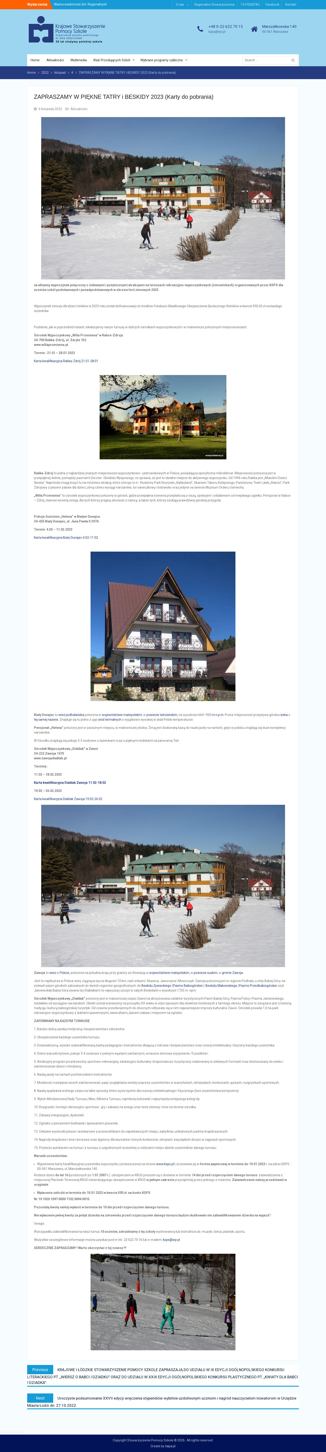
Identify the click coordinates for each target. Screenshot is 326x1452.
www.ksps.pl (165, 1164)
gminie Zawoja (232, 973)
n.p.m (219, 715)
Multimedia (79, 60)
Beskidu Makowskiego (221, 985)
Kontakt (290, 4)
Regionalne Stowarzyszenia (214, 4)
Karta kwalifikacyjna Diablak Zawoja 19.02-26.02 (68, 799)
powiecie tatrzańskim (161, 715)
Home (35, 60)
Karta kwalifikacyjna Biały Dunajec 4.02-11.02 (66, 537)
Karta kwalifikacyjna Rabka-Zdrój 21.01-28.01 (66, 361)
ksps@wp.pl (217, 31)
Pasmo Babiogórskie (187, 985)
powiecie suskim (205, 973)
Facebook (272, 4)
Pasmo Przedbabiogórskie (258, 985)
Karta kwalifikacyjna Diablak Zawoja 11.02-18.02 (70, 782)
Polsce (64, 973)
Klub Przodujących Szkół (111, 60)
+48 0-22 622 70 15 (226, 26)
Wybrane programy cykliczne (161, 60)
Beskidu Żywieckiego (156, 985)
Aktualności (55, 60)
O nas (180, 4)
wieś (61, 715)
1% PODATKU (250, 4)
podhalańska (75, 715)
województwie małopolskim (122, 715)
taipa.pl (170, 1446)
